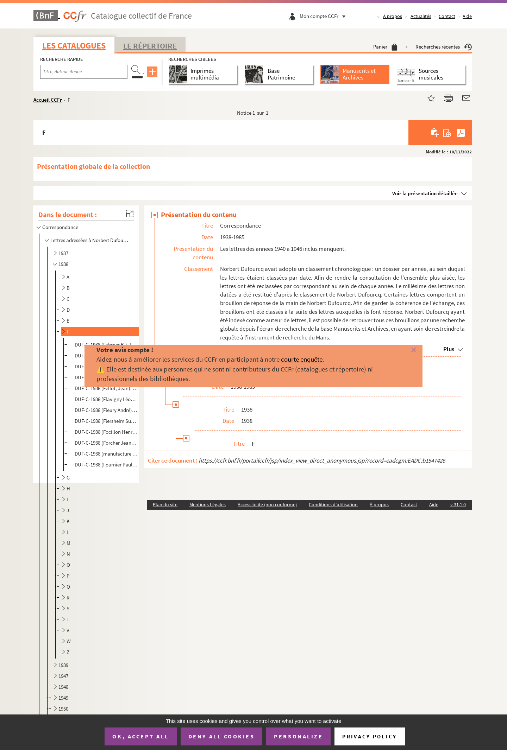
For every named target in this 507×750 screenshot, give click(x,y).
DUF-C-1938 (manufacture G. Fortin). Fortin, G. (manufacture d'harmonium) (106, 453)
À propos (392, 16)
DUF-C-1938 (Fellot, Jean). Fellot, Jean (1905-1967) (106, 388)
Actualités (421, 16)
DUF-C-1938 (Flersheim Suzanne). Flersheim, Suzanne (106, 421)
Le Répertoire (150, 46)
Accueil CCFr (47, 99)
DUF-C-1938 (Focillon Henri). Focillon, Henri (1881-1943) (106, 431)
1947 (63, 676)
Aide (467, 16)
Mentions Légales (207, 504)
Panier (385, 46)
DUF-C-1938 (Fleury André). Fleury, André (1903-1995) (106, 410)
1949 (63, 697)
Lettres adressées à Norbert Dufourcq (90, 240)
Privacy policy (369, 736)
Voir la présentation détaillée (425, 193)
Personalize (298, 736)
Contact (447, 16)
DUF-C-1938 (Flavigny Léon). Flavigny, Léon (106, 399)
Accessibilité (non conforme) (267, 504)
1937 (63, 253)
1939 (63, 665)
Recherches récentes (443, 46)
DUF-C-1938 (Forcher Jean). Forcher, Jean (106, 442)
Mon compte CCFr (324, 16)
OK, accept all (140, 736)
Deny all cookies (221, 736)
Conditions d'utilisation (333, 504)
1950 (63, 708)
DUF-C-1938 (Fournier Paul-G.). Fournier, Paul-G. (106, 464)
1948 (63, 687)
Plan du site (165, 504)
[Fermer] (402, 350)
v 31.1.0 (458, 504)
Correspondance (60, 227)
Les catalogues (74, 45)
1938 (63, 264)
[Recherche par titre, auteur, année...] (83, 72)
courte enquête (302, 359)
